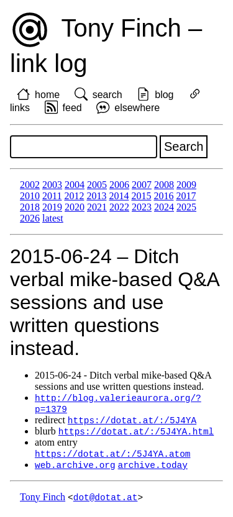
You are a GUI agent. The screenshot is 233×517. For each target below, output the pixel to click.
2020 (75, 207)
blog (164, 94)
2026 (30, 218)
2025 (186, 207)
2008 (164, 184)
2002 (30, 184)
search (107, 94)
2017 (186, 196)
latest (52, 218)
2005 (97, 184)
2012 (74, 196)
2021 (97, 207)
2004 (75, 184)
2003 (52, 184)
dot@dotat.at (105, 501)
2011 (52, 196)
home (47, 94)
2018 (30, 207)
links (20, 107)
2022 (119, 207)
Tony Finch (42, 501)
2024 (164, 207)
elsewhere (137, 107)
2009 (186, 184)
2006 (119, 184)
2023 (142, 207)
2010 (30, 196)
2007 (142, 184)
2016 (163, 196)
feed (72, 107)
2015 (141, 196)
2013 (96, 196)
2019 (52, 207)
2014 (119, 196)
